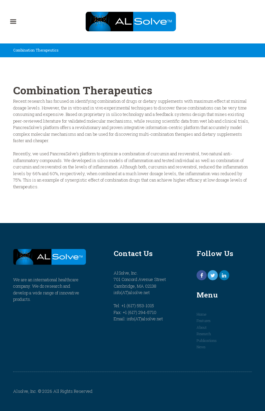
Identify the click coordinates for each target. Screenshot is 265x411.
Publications (206, 340)
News (201, 347)
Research (204, 333)
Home (201, 314)
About (202, 327)
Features (203, 320)
